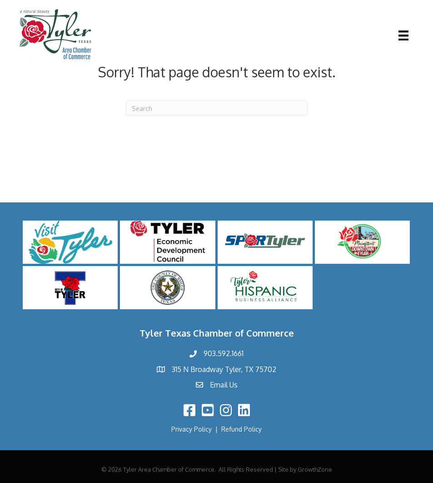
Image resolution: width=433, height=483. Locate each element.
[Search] (217, 108)
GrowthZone (315, 469)
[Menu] (403, 35)
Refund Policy (241, 429)
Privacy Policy (191, 429)
